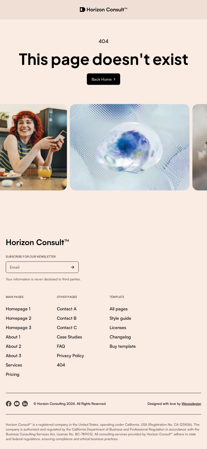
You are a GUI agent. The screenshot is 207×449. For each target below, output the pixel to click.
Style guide (120, 318)
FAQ (61, 346)
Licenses (118, 327)
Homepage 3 (18, 327)
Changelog (120, 336)
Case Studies (69, 336)
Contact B (67, 318)
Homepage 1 (18, 308)
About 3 (13, 355)
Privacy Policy (70, 355)
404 (61, 364)
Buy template (123, 346)
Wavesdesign (191, 404)
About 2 (13, 346)
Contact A (67, 308)
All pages (119, 308)
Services (14, 364)
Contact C (67, 327)
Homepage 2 (18, 318)
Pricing (12, 374)
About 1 (13, 336)
